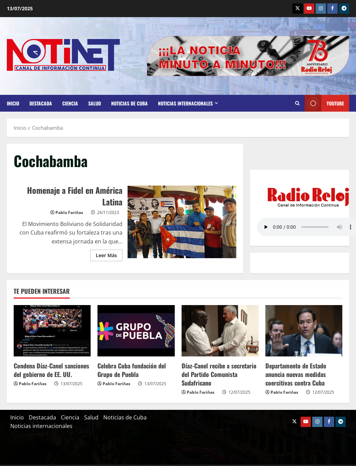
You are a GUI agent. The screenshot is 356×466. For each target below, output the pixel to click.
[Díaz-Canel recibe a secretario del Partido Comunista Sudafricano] (220, 330)
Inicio (13, 103)
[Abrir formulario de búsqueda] (297, 103)
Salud (94, 103)
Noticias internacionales (185, 103)
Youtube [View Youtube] (324, 103)
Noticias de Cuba (129, 103)
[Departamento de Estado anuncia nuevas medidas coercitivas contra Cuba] (303, 330)
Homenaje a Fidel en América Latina (182, 222)
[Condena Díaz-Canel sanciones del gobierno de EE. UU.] (52, 330)
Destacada (40, 103)
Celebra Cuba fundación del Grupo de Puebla (131, 370)
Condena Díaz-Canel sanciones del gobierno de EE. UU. (51, 370)
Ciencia (70, 103)
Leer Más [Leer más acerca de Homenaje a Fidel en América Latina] (109, 254)
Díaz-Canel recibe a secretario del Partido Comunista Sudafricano (219, 374)
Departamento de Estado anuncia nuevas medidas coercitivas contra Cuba (295, 374)
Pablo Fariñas (69, 212)
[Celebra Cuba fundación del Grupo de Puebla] (135, 330)
